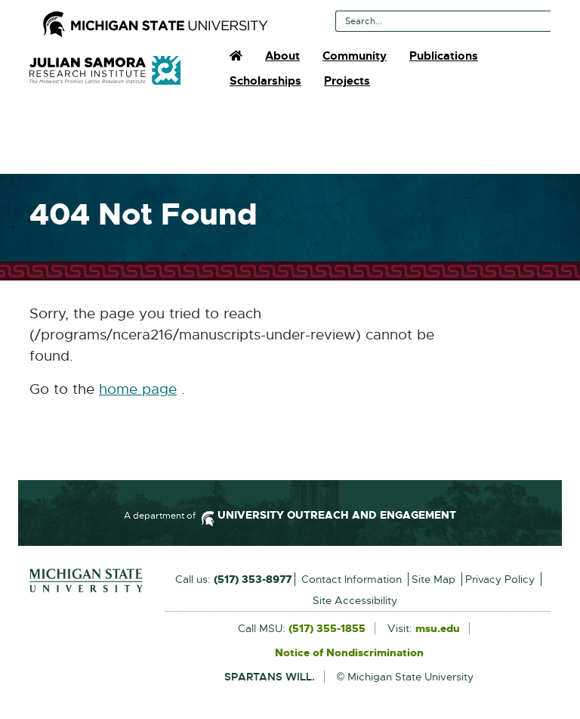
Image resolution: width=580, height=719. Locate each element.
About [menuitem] (282, 56)
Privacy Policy (500, 579)
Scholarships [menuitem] (265, 80)
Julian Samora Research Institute (104, 70)
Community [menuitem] (354, 56)
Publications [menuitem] (443, 56)
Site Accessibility (355, 600)
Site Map (433, 579)
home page (138, 389)
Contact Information (351, 579)
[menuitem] (236, 56)
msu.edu (437, 629)
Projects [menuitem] (347, 80)
